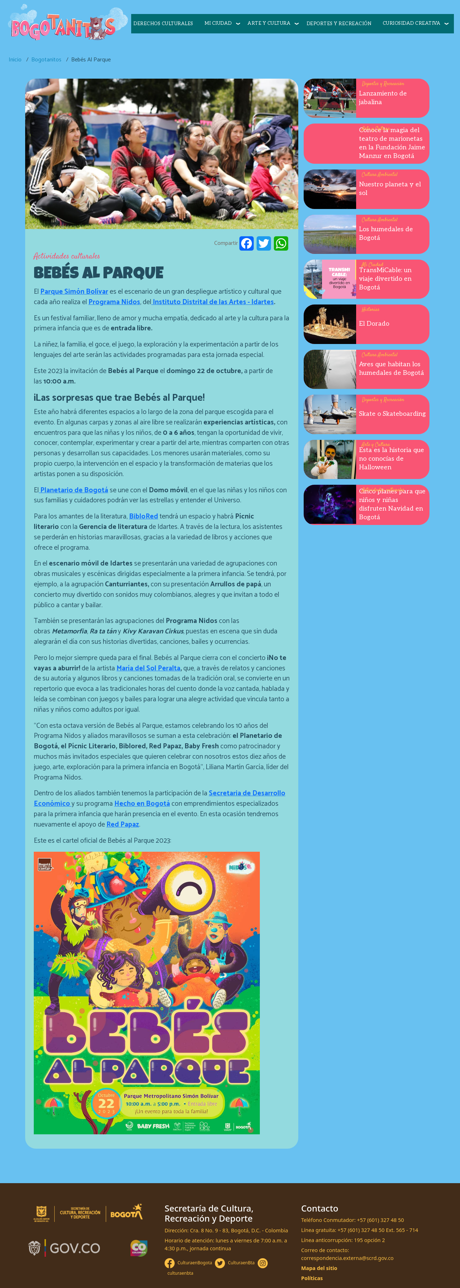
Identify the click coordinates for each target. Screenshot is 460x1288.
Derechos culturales (163, 24)
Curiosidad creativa (412, 23)
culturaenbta (180, 1273)
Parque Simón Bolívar (74, 291)
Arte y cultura (269, 23)
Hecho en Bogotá (142, 803)
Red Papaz (122, 824)
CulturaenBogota (195, 1263)
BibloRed (143, 516)
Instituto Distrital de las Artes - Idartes (212, 302)
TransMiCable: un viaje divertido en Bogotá (385, 278)
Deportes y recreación (339, 24)
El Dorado (374, 323)
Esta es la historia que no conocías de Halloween (391, 458)
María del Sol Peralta (148, 668)
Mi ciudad (218, 23)
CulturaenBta (241, 1263)
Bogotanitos (46, 60)
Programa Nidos (114, 302)
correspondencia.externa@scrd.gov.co (347, 1258)
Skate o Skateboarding (392, 414)
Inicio (15, 60)
